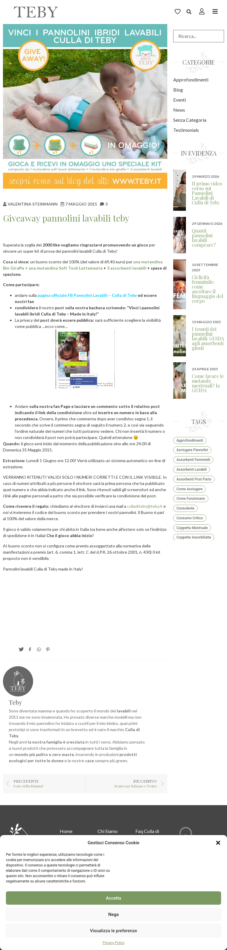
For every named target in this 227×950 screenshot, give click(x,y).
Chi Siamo (108, 831)
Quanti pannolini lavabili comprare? (204, 238)
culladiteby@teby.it (145, 506)
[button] (218, 843)
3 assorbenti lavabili (126, 267)
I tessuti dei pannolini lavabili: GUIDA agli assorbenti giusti (208, 338)
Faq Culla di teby (147, 834)
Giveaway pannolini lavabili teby (66, 218)
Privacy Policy (113, 943)
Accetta (113, 898)
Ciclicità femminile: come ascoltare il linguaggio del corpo (207, 289)
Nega (113, 914)
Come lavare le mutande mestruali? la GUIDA (208, 383)
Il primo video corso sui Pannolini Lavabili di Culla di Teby (207, 193)
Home (66, 831)
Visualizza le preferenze (113, 930)
